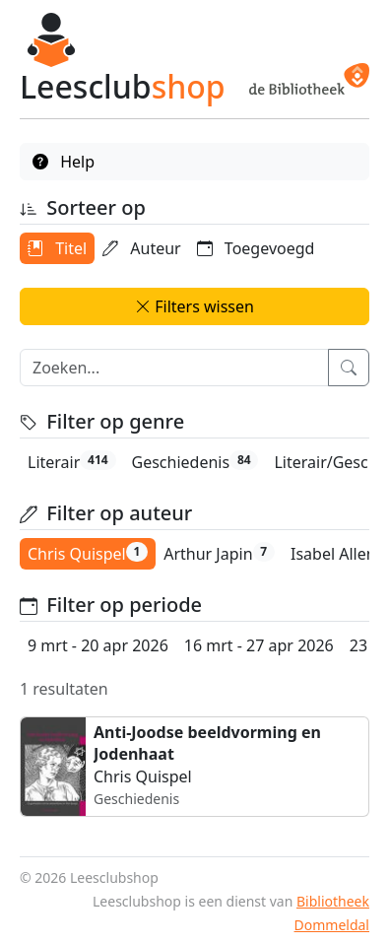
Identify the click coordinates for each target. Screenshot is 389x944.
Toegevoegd (256, 248)
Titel (57, 248)
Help (63, 161)
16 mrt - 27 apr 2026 (259, 645)
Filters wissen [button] (194, 306)
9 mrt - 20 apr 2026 (98, 645)
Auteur (141, 248)
